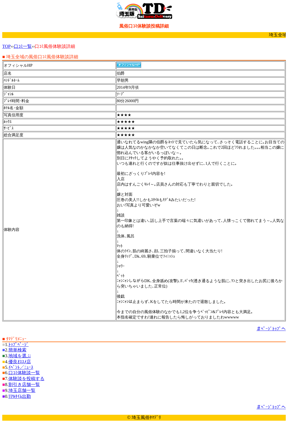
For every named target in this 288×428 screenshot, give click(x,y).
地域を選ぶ (19, 355)
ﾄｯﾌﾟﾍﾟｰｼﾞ (18, 344)
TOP (6, 46)
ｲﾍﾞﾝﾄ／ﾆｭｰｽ (20, 367)
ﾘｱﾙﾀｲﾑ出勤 (19, 396)
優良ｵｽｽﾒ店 (19, 361)
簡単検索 (17, 349)
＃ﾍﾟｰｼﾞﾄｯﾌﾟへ (271, 328)
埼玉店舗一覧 (21, 390)
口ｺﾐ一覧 (23, 46)
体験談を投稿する (26, 378)
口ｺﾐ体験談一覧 (24, 372)
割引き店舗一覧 (24, 384)
